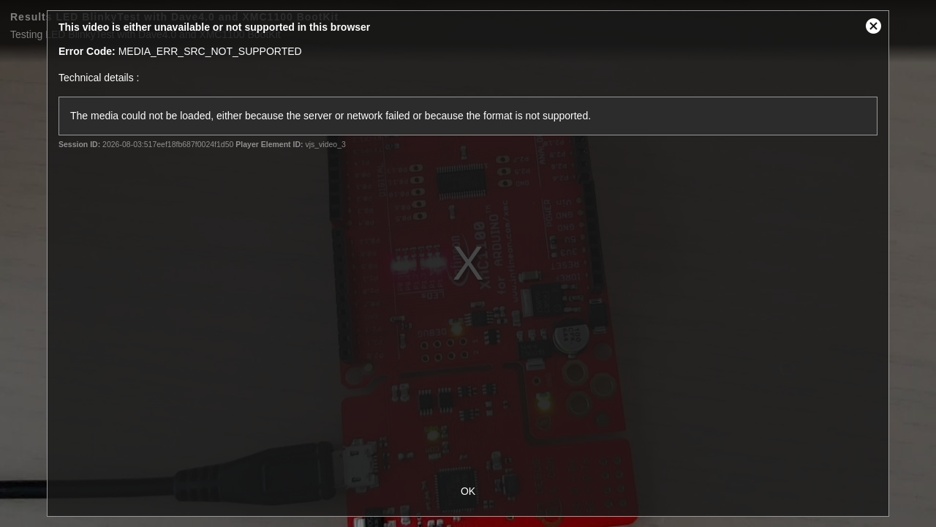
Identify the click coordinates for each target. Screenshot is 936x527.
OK (468, 491)
